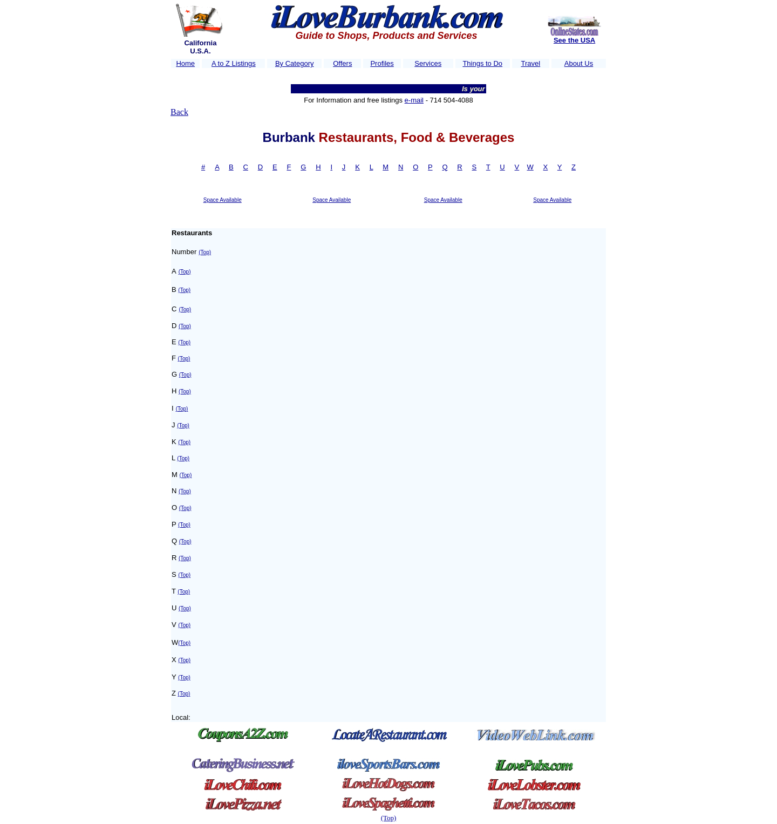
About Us (578, 63)
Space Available (222, 200)
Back (179, 112)
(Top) (205, 252)
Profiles (381, 63)
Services (427, 63)
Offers (342, 63)
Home (185, 63)
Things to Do (482, 63)
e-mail (414, 100)
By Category (294, 63)
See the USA (574, 40)
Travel (531, 63)
